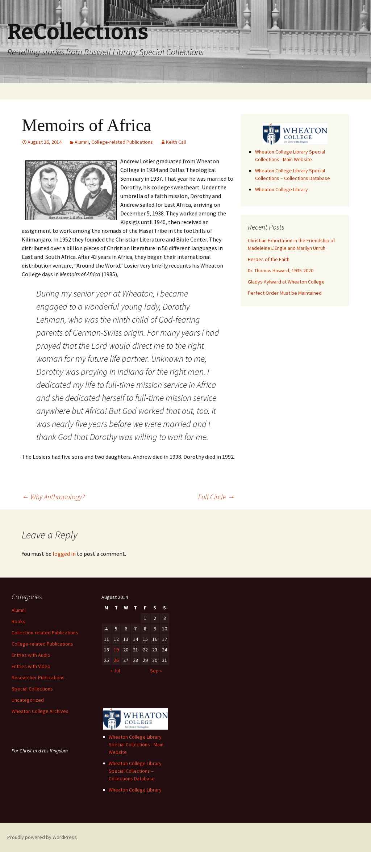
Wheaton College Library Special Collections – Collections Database (135, 771)
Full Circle (216, 496)
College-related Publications (122, 142)
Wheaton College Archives (40, 711)
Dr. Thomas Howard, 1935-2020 (280, 270)
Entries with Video (31, 666)
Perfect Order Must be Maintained (285, 293)
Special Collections (32, 688)
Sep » (156, 670)
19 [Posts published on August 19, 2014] (116, 649)
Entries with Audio (31, 655)
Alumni (82, 142)
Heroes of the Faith (268, 259)
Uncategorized (28, 700)
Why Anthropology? (53, 496)
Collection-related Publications (45, 632)
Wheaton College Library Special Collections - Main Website (136, 744)
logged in (64, 553)
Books (18, 621)
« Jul (115, 670)
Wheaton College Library (281, 189)
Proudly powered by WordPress (42, 837)
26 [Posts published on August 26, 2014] (116, 660)
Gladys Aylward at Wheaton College (286, 281)
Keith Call (176, 142)
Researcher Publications (38, 677)
